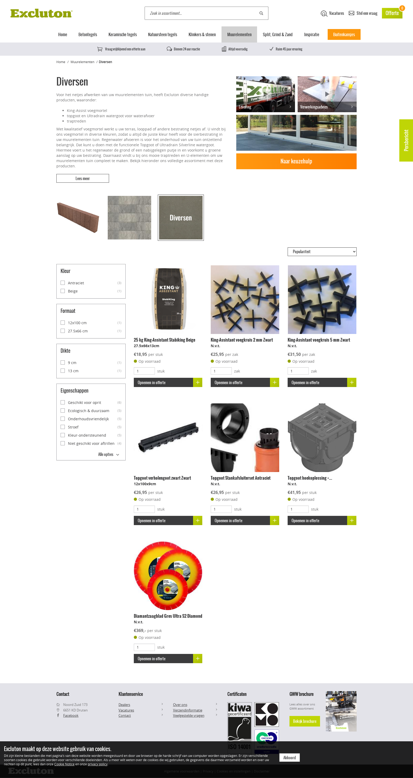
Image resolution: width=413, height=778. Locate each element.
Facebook (70, 715)
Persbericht (406, 140)
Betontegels (87, 34)
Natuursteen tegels (162, 34)
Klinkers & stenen (202, 34)
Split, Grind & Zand (278, 34)
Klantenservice (131, 694)
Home (62, 34)
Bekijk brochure (304, 721)
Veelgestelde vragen (188, 715)
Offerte (394, 12)
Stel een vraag (363, 13)
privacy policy (97, 764)
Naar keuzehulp (296, 161)
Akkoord (289, 758)
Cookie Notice (64, 764)
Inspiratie (311, 34)
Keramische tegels (123, 34)
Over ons (180, 704)
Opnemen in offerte (170, 382)
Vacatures (332, 13)
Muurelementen (239, 34)
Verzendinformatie (187, 710)
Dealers (124, 704)
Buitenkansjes (344, 34)
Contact (125, 715)
